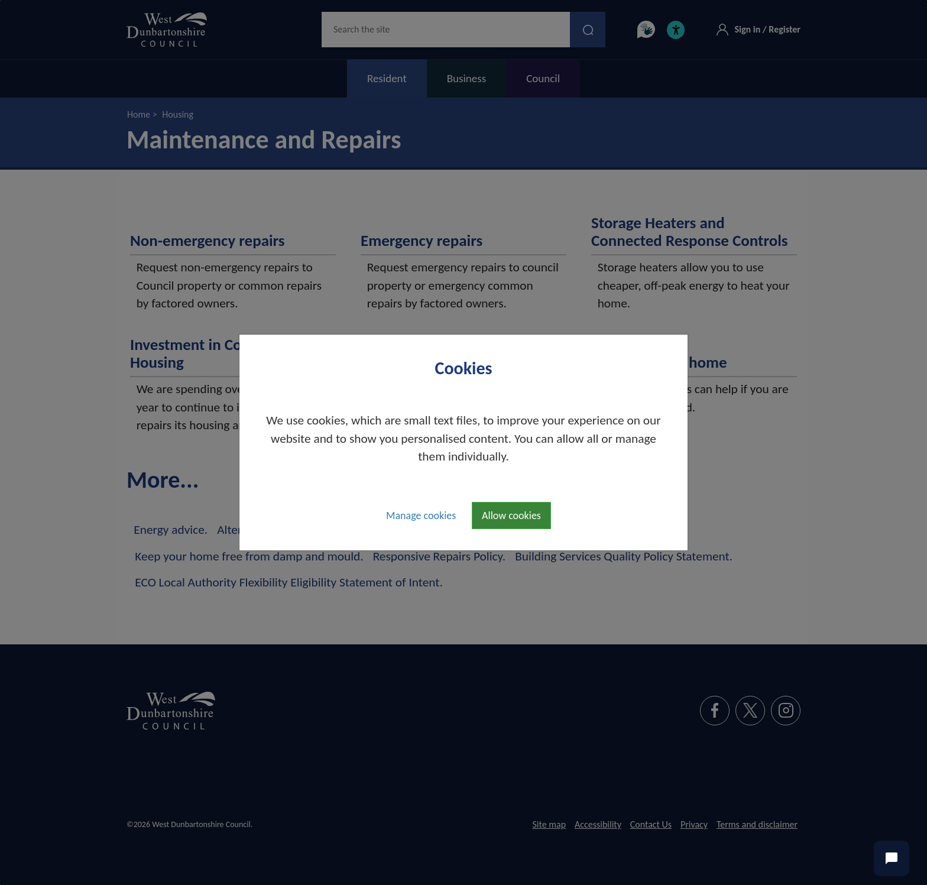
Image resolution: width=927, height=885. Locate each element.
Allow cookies (511, 515)
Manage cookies (421, 515)
